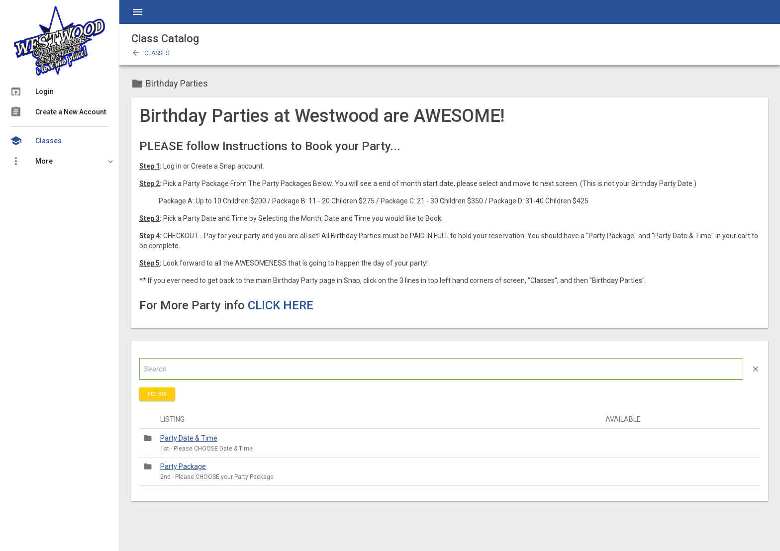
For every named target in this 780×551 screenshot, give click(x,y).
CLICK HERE (280, 305)
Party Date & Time (188, 438)
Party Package (183, 466)
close (755, 369)
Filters (157, 394)
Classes (150, 53)
